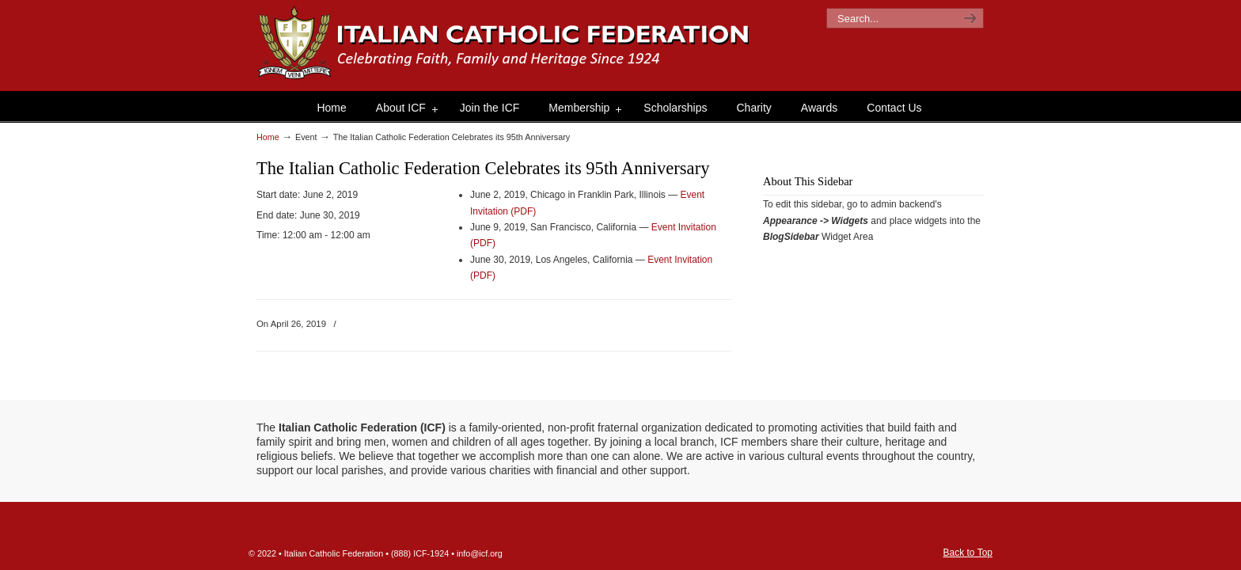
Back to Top (967, 552)
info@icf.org (480, 553)
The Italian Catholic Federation (504, 43)
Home (267, 137)
